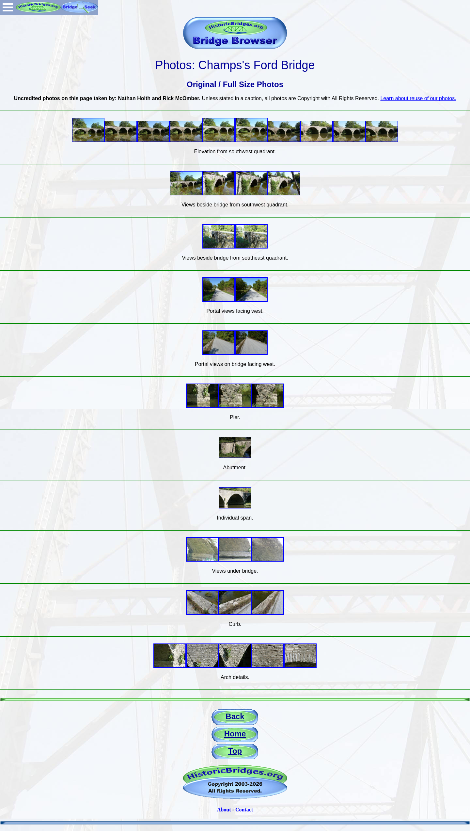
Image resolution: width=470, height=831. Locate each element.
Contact (244, 809)
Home (235, 733)
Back (235, 716)
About (224, 809)
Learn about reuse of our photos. (418, 98)
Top (235, 751)
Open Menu (8, 7)
